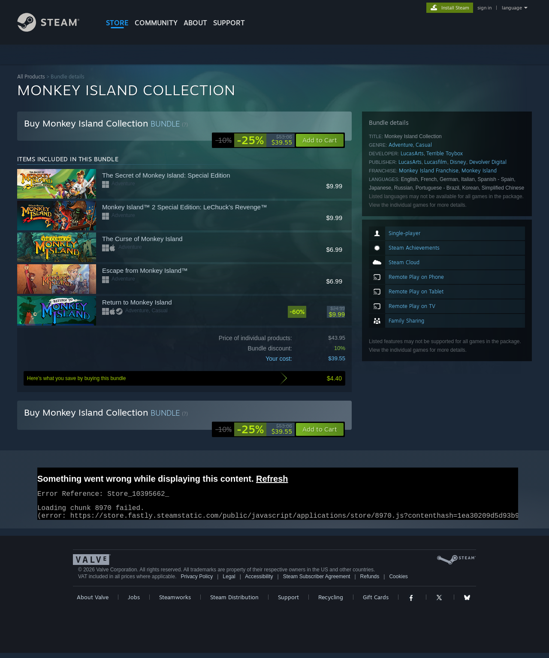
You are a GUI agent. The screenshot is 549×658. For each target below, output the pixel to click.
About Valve (93, 602)
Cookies (398, 582)
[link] (254, 140)
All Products (31, 76)
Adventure (401, 145)
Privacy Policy (197, 582)
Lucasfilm (435, 162)
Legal (229, 582)
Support (288, 602)
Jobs (134, 602)
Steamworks (175, 602)
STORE (117, 22)
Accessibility (259, 582)
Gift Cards (376, 602)
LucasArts (412, 153)
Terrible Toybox (444, 153)
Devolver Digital (488, 162)
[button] (320, 429)
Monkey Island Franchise (429, 170)
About (195, 22)
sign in (484, 8)
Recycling (330, 602)
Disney (458, 162)
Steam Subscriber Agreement (316, 582)
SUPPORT (229, 22)
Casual (424, 145)
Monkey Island (479, 170)
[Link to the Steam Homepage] (55, 29)
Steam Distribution (234, 602)
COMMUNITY (156, 22)
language (512, 8)
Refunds (370, 582)
